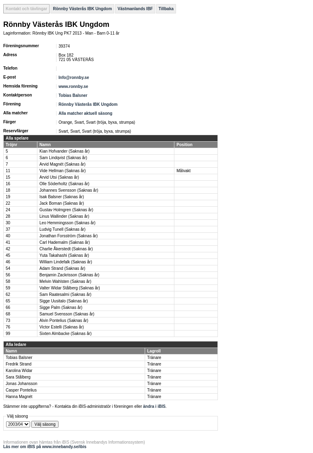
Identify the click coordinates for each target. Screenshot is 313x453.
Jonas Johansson (21, 383)
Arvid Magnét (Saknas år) (62, 164)
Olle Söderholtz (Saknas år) (64, 184)
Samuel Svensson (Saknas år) (66, 314)
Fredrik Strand (18, 364)
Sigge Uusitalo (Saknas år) (63, 301)
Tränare (154, 357)
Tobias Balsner (73, 95)
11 (8, 171)
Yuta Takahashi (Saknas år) (64, 255)
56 (8, 275)
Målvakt (183, 171)
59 (8, 288)
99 (8, 333)
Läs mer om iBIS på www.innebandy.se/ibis (45, 446)
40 (8, 236)
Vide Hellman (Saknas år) (62, 171)
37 (8, 229)
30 (8, 223)
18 (8, 190)
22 (8, 203)
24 (8, 210)
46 (8, 262)
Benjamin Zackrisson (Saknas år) (69, 275)
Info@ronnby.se (74, 77)
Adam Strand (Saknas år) (62, 268)
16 (8, 184)
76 (8, 327)
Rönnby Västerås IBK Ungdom (82, 9)
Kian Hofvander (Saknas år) (64, 151)
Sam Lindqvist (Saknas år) (63, 157)
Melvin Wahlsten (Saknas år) (65, 281)
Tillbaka (166, 9)
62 (8, 294)
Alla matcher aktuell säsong (85, 113)
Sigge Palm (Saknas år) (61, 307)
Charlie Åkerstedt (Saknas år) (66, 249)
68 (8, 314)
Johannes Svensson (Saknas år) (68, 190)
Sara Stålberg (18, 377)
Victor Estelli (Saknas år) (61, 327)
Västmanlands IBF (135, 9)
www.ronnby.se (73, 86)
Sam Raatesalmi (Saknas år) (65, 294)
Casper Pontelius (21, 390)
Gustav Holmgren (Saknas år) (66, 210)
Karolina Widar (19, 370)
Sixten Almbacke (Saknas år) (65, 333)
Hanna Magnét (19, 396)
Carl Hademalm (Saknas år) (64, 242)
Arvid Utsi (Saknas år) (59, 177)
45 (8, 255)
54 (8, 268)
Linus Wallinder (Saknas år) (64, 216)
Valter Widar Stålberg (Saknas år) (69, 288)
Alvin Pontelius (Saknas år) (63, 320)
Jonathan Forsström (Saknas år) (68, 236)
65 (8, 301)
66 (8, 307)
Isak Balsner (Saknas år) (61, 197)
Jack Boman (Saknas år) (61, 203)
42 (8, 249)
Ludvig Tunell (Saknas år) (62, 229)
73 (8, 320)
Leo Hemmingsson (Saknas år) (67, 223)
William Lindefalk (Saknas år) (65, 262)
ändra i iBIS (154, 406)
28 (8, 216)
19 (8, 197)
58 (8, 281)
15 (8, 177)
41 (8, 242)
